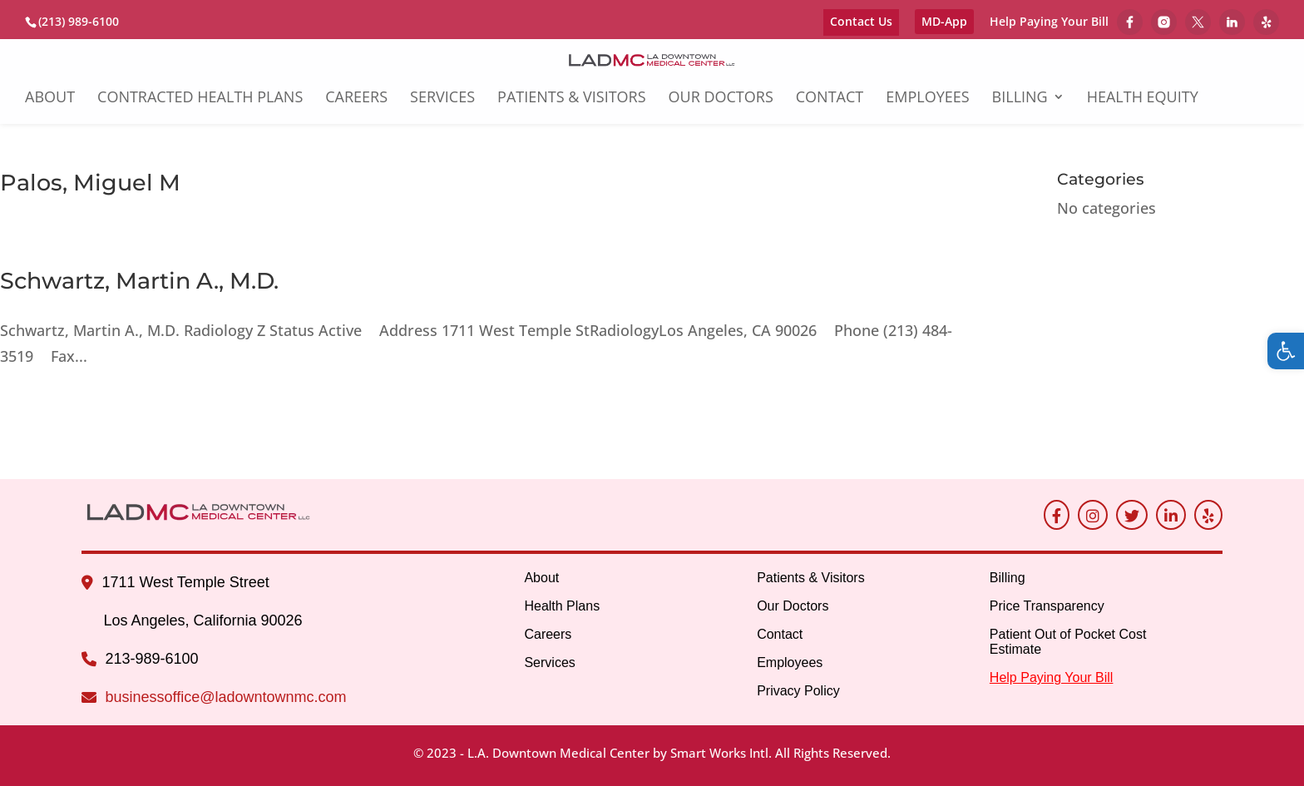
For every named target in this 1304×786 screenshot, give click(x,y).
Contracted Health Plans (200, 98)
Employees (927, 98)
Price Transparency (1047, 606)
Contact (829, 98)
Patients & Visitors (571, 98)
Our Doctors (721, 98)
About (50, 98)
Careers (356, 98)
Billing (1020, 98)
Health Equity (1142, 98)
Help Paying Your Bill (1049, 22)
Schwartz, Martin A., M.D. (139, 280)
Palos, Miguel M (90, 182)
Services (442, 98)
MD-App (944, 21)
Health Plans (562, 606)
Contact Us (861, 21)
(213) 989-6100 (78, 21)
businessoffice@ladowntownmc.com (225, 697)
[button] (1285, 351)
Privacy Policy (798, 691)
